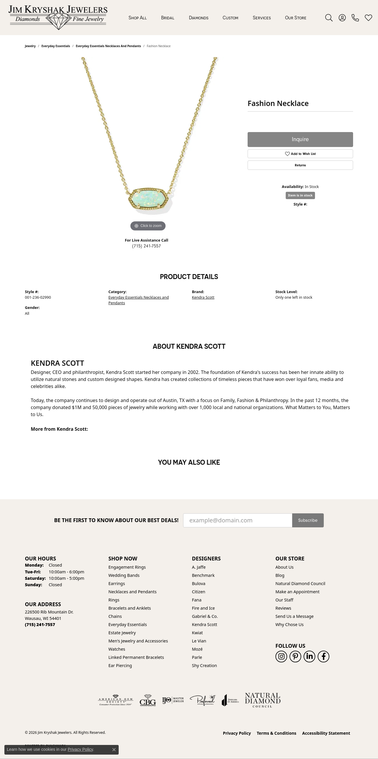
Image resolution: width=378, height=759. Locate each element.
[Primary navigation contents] (217, 17)
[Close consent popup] (114, 749)
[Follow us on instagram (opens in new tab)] (281, 656)
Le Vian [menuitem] (199, 641)
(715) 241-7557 (146, 246)
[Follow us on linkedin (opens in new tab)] (309, 656)
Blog (280, 575)
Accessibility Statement (326, 733)
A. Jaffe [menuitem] (199, 567)
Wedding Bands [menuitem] (123, 575)
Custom (230, 17)
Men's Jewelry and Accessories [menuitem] (138, 641)
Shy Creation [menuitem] (204, 665)
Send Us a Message (294, 616)
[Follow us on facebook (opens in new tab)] (323, 656)
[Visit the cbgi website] (147, 700)
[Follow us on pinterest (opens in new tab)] (295, 656)
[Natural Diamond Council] (262, 700)
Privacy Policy (237, 733)
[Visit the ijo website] (173, 700)
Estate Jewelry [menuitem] (122, 632)
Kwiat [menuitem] (197, 632)
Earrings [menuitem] (116, 583)
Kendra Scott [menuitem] (204, 624)
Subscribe (308, 520)
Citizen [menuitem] (198, 591)
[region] (148, 145)
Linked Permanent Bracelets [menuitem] (136, 657)
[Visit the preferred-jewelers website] (203, 700)
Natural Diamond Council (300, 583)
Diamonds (198, 17)
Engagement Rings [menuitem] (127, 567)
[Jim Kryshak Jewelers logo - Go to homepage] (58, 17)
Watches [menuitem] (116, 649)
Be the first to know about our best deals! (116, 520)
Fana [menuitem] (197, 600)
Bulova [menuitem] (198, 583)
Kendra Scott (203, 297)
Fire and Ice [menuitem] (203, 608)
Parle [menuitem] (197, 657)
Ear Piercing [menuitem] (120, 665)
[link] (355, 17)
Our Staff (284, 600)
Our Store (296, 17)
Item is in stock (300, 195)
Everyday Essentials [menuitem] (127, 624)
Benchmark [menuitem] (203, 575)
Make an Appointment (297, 591)
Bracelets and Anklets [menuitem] (129, 608)
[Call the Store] (40, 624)
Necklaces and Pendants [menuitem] (132, 591)
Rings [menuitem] (113, 600)
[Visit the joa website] (230, 700)
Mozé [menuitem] (197, 649)
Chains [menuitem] (115, 616)
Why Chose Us (289, 624)
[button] (329, 17)
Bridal (167, 17)
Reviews (283, 608)
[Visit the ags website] (116, 700)
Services (262, 17)
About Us (284, 567)
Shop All (138, 17)
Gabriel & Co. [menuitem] (205, 616)
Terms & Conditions (276, 733)
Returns (300, 165)
